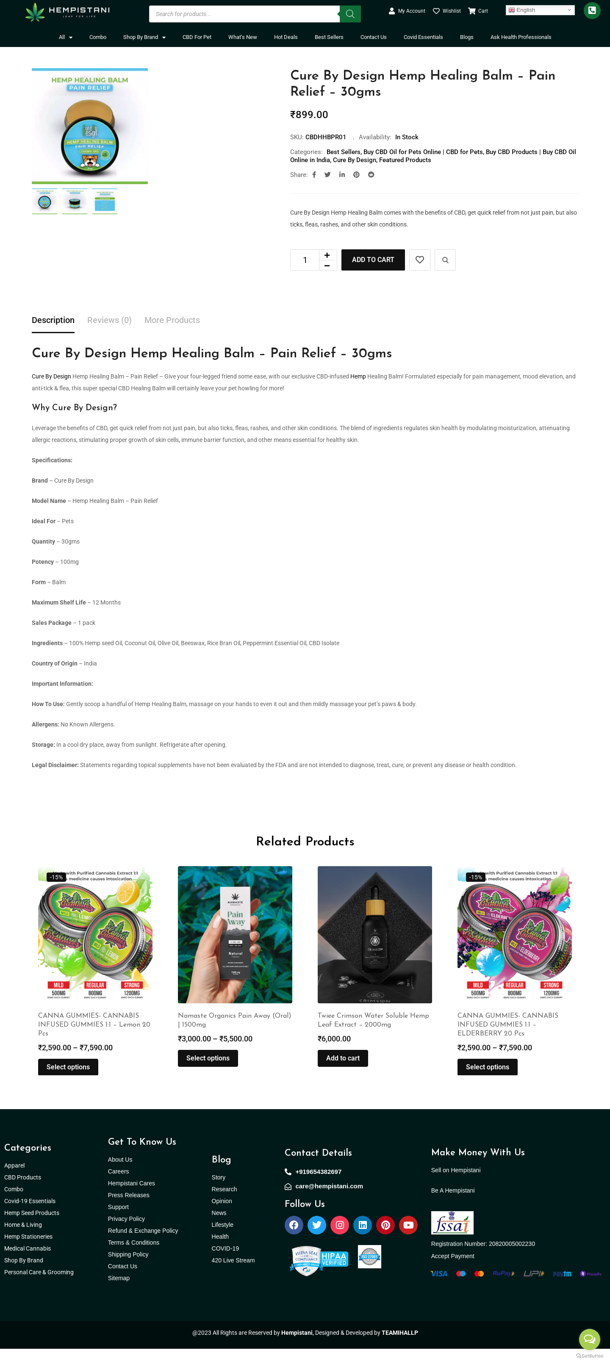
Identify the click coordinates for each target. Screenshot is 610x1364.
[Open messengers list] (589, 1339)
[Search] (350, 14)
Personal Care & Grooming (39, 1287)
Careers (118, 1186)
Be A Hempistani (453, 1205)
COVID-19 (225, 1263)
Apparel (14, 1180)
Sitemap (119, 1293)
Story (219, 1192)
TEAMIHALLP (400, 1348)
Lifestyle (222, 1240)
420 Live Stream (233, 1275)
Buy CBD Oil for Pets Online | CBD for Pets (423, 152)
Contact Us (373, 37)
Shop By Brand (144, 37)
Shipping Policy (128, 1269)
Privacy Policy (126, 1234)
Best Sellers (329, 37)
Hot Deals (286, 37)
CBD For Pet (197, 37)
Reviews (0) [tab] (109, 320)
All (65, 37)
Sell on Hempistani (456, 1185)
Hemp (358, 376)
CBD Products (22, 1192)
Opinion (222, 1216)
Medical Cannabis (28, 1263)
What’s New (242, 37)
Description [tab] (53, 320)
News (219, 1228)
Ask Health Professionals (521, 37)
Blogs (467, 37)
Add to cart (373, 260)
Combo (97, 37)
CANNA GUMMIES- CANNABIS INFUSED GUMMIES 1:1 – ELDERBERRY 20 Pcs (508, 1040)
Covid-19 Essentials (34, 1216)
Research (224, 1204)
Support (118, 1222)
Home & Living (23, 1240)
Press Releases (129, 1210)
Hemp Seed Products (33, 1228)
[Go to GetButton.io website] (589, 1355)
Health (220, 1251)
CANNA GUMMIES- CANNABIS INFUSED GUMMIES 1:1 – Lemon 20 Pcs (94, 1040)
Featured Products (405, 160)
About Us (120, 1174)
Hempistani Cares (131, 1198)
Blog (221, 1175)
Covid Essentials (423, 37)
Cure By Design (354, 160)
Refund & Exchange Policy (143, 1246)
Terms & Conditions (133, 1257)
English (521, 9)
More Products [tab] (172, 320)
